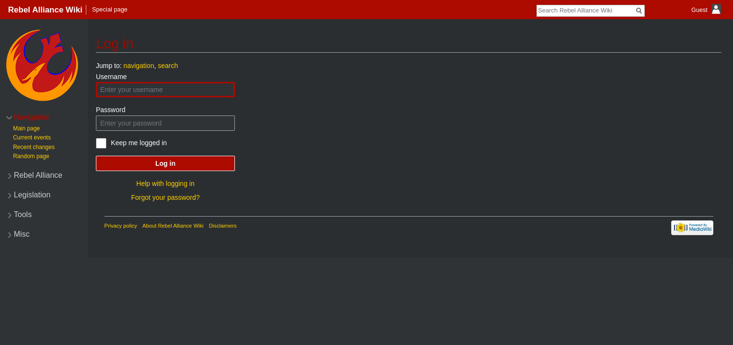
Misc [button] (22, 234)
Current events (32, 137)
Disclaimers (223, 226)
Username (111, 76)
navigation (139, 65)
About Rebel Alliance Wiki (172, 226)
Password (110, 110)
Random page (31, 156)
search (168, 65)
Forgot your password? (165, 197)
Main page (26, 128)
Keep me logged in (139, 143)
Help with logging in (165, 183)
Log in (165, 163)
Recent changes (34, 147)
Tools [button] (23, 214)
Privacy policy (121, 226)
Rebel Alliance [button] (38, 175)
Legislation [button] (32, 195)
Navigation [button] (32, 117)
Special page (110, 9)
